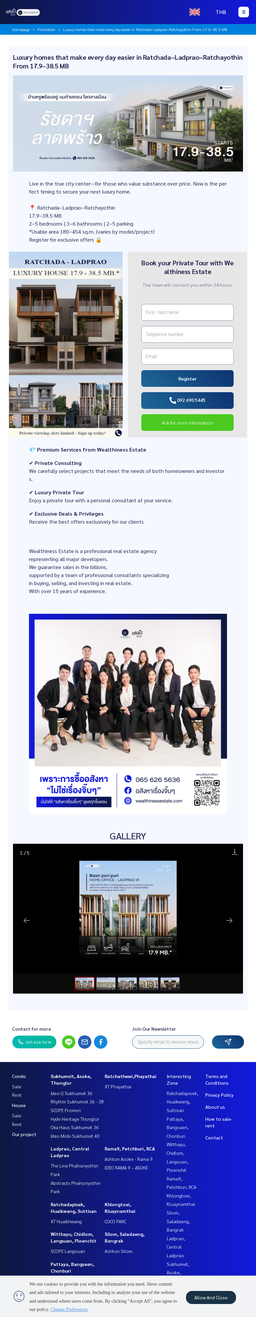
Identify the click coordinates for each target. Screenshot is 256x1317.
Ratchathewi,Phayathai (130, 1076)
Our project (24, 1134)
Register (187, 378)
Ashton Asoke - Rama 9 (129, 1159)
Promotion (46, 29)
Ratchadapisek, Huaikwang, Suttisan (182, 1101)
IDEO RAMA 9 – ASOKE (126, 1167)
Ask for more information (187, 423)
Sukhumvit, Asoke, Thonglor (178, 1272)
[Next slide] (229, 920)
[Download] (234, 851)
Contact (214, 1137)
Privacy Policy (219, 1095)
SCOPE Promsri (66, 1110)
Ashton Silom (118, 1251)
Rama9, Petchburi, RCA (130, 1148)
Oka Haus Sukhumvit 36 (75, 1127)
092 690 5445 (187, 400)
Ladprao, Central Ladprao (176, 1246)
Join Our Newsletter (154, 1029)
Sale (16, 1086)
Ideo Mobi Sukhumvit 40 (75, 1136)
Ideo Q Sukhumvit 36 (71, 1093)
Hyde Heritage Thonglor (75, 1119)
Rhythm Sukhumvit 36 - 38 (77, 1101)
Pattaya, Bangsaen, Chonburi (178, 1127)
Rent (17, 1095)
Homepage (21, 29)
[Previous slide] (27, 920)
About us (215, 1107)
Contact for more (31, 1029)
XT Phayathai (118, 1086)
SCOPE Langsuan (68, 1251)
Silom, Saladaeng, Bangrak (178, 1221)
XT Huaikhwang (66, 1221)
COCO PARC (115, 1221)
